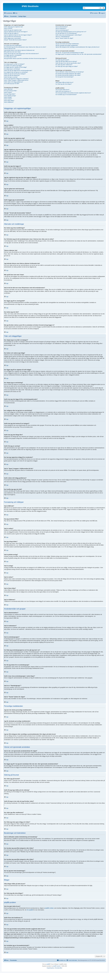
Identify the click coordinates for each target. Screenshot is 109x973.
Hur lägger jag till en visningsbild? (13, 55)
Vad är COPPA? (8, 28)
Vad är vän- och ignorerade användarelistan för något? (69, 52)
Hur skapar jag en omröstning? (12, 69)
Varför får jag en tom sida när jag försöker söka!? (68, 63)
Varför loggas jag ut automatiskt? (12, 38)
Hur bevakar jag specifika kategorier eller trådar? (68, 73)
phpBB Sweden (56, 966)
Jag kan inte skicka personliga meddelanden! (67, 43)
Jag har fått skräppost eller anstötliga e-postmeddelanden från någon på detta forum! (77, 47)
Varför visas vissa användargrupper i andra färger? (68, 35)
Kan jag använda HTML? (10, 90)
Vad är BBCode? (8, 89)
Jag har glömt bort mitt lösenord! (12, 36)
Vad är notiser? (8, 99)
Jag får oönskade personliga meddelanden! (66, 45)
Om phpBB (30, 910)
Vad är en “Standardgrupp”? (62, 36)
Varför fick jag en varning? (11, 77)
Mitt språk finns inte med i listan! (12, 52)
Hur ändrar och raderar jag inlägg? (13, 65)
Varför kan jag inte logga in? (11, 33)
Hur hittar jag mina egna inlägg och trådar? (66, 66)
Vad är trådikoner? (9, 102)
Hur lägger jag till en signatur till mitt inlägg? (15, 67)
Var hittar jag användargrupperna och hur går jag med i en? (70, 31)
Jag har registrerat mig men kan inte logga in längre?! (18, 35)
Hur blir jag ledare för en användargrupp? (66, 33)
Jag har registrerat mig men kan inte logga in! (16, 31)
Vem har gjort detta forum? (62, 89)
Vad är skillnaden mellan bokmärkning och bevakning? (69, 72)
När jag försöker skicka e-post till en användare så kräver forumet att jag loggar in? (25, 58)
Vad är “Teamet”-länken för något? (64, 38)
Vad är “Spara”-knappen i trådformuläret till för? (16, 80)
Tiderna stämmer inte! (9, 48)
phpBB (48, 964)
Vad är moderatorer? (60, 28)
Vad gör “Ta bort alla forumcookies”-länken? (15, 39)
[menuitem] (15, 13)
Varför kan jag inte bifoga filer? (12, 75)
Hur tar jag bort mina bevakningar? (64, 76)
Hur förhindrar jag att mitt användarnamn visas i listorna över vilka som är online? (25, 47)
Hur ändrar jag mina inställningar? (13, 45)
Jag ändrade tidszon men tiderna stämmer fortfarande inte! (19, 50)
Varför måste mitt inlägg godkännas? (13, 82)
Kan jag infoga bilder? (9, 94)
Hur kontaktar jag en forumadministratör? (66, 94)
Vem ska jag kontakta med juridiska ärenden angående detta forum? (73, 92)
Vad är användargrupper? (62, 30)
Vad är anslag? (8, 97)
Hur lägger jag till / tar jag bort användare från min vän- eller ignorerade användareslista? (78, 54)
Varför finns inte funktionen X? (63, 91)
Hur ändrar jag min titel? (10, 56)
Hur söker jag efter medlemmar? (63, 64)
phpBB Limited (49, 908)
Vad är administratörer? (61, 26)
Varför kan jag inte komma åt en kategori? (15, 73)
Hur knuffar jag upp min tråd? (11, 83)
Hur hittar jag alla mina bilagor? (63, 84)
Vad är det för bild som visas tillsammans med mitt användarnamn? (21, 53)
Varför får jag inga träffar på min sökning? (66, 61)
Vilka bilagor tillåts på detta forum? (64, 82)
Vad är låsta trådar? (9, 100)
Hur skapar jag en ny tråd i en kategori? (14, 64)
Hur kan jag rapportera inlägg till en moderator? (16, 78)
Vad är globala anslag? (10, 95)
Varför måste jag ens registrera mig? (13, 26)
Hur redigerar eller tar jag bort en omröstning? (16, 72)
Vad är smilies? (8, 92)
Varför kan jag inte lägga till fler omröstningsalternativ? (18, 70)
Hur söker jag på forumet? (62, 59)
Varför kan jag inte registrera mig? (13, 30)
